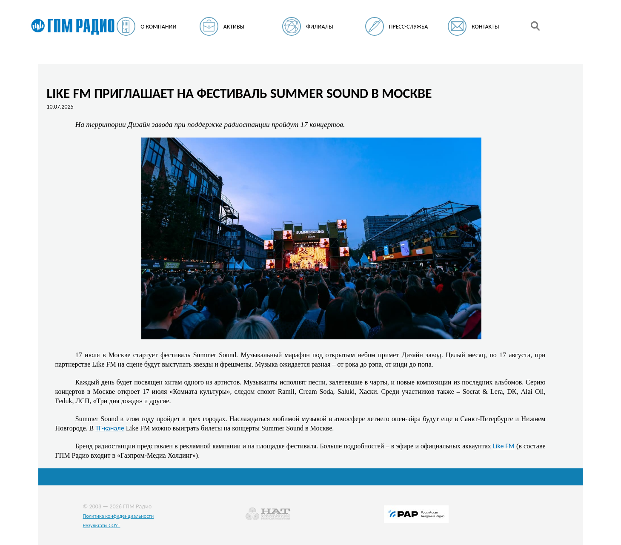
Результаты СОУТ (101, 525)
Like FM (504, 446)
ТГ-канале (109, 428)
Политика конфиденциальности (118, 516)
